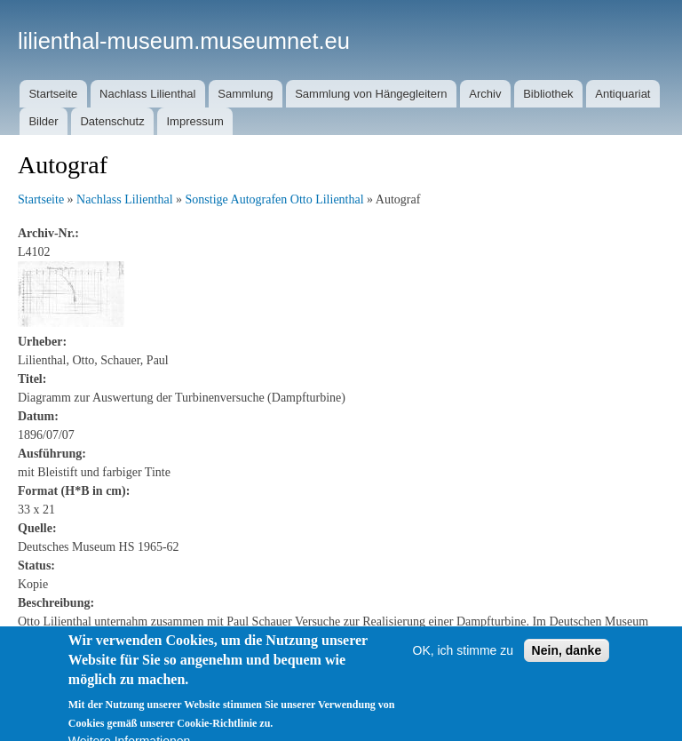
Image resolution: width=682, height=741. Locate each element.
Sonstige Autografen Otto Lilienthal (275, 199)
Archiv (485, 93)
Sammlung (245, 93)
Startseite (52, 93)
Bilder (43, 121)
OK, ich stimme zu (463, 715)
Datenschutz (112, 121)
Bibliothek (548, 93)
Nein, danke (567, 715)
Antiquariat (622, 93)
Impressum (194, 121)
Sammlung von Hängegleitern (371, 93)
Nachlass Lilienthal (147, 93)
